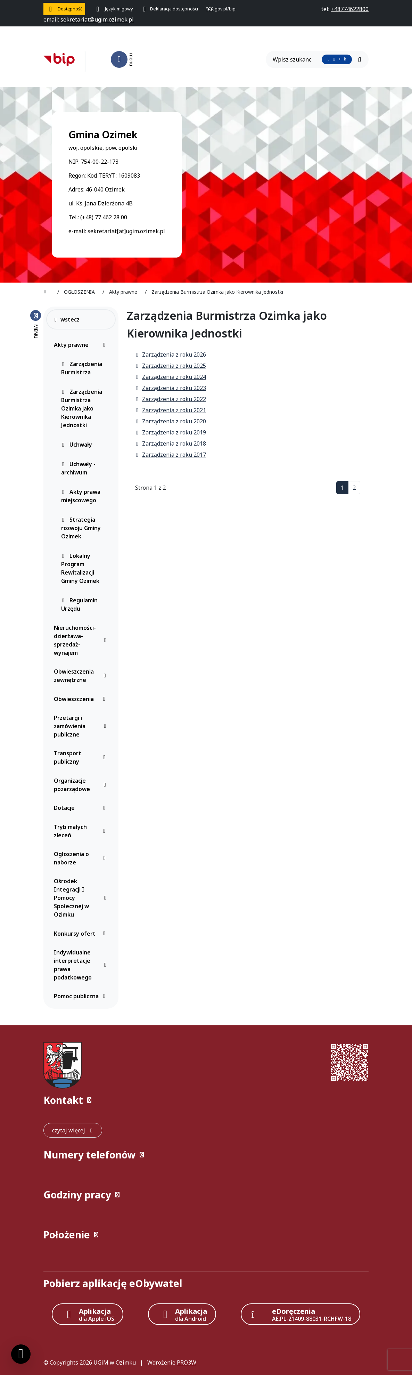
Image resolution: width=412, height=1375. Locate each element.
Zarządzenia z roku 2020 (170, 421)
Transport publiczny (81, 757)
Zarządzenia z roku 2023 (170, 388)
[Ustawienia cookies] (21, 1354)
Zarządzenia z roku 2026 (170, 354)
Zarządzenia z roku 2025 (170, 365)
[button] (206, 1100)
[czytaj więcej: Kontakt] (72, 1130)
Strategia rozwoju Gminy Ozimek (81, 528)
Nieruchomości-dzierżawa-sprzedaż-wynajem (81, 640)
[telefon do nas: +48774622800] (350, 9)
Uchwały (76, 444)
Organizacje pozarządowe (81, 785)
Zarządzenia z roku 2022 (170, 399)
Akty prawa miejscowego (80, 496)
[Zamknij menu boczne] (36, 324)
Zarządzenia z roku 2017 (170, 454)
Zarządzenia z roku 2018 (170, 443)
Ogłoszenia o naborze (81, 858)
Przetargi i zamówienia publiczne (81, 726)
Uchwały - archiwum (78, 468)
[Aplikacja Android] (182, 1314)
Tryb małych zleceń (81, 831)
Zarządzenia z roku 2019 (170, 432)
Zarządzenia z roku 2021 (170, 410)
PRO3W (186, 1362)
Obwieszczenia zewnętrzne (81, 676)
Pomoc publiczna (81, 996)
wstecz (66, 319)
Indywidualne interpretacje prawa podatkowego (81, 965)
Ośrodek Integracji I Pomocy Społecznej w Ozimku (81, 897)
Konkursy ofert (81, 933)
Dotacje (81, 808)
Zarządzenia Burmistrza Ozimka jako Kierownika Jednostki (81, 408)
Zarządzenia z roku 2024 (170, 377)
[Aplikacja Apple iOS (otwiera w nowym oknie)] (87, 1314)
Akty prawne (81, 345)
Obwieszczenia (81, 699)
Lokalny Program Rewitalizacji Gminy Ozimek (80, 568)
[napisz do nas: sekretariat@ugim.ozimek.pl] (97, 19)
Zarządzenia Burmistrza (81, 368)
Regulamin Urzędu (79, 604)
